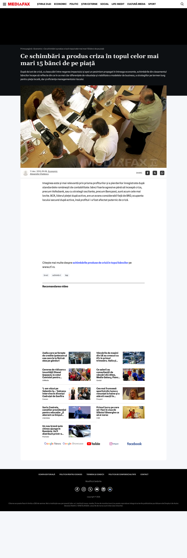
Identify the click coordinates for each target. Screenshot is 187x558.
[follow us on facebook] (134, 444)
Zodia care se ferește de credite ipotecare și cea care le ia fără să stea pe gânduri (54, 357)
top (66, 275)
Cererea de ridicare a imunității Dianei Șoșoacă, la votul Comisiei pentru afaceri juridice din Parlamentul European (54, 373)
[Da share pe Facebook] (147, 173)
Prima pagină (26, 49)
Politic (74, 4)
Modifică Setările (93, 481)
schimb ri (56, 275)
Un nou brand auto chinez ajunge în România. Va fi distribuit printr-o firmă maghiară (52, 430)
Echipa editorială (47, 474)
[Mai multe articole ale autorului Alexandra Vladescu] (25, 173)
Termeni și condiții (95, 474)
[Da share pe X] (155, 173)
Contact (144, 474)
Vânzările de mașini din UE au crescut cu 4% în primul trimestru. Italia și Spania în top (107, 357)
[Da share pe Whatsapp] (162, 173)
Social (104, 4)
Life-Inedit (118, 4)
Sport (152, 4)
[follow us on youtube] (93, 444)
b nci (46, 275)
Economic (60, 4)
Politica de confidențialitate (122, 474)
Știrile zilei (44, 4)
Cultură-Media (136, 4)
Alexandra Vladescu (39, 174)
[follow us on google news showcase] (73, 444)
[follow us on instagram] (114, 444)
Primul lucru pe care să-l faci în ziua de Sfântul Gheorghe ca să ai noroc (107, 411)
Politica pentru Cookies (70, 474)
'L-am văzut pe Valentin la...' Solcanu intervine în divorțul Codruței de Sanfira (54, 392)
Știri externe (89, 4)
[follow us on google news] (52, 444)
